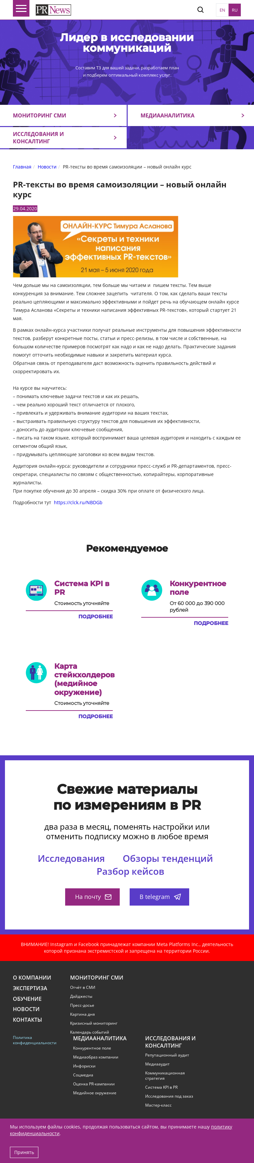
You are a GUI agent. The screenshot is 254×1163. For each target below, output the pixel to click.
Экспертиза (30, 988)
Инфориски (84, 1066)
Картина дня (82, 1014)
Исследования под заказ (169, 1096)
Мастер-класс (158, 1105)
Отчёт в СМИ (82, 987)
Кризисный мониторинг (93, 1023)
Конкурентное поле (92, 1048)
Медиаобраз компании (95, 1057)
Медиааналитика (167, 115)
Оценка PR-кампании (94, 1084)
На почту (93, 897)
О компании (32, 977)
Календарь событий (89, 1032)
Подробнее (95, 616)
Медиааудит (157, 1064)
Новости (26, 1009)
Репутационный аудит (167, 1055)
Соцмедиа (83, 1075)
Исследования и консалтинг (38, 137)
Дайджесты (81, 996)
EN (222, 10)
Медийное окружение (94, 1093)
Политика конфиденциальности (33, 1040)
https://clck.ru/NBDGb (78, 502)
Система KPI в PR (161, 1087)
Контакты (27, 1019)
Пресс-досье (82, 1005)
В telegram (160, 897)
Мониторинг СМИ (39, 115)
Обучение (27, 998)
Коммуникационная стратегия (165, 1075)
